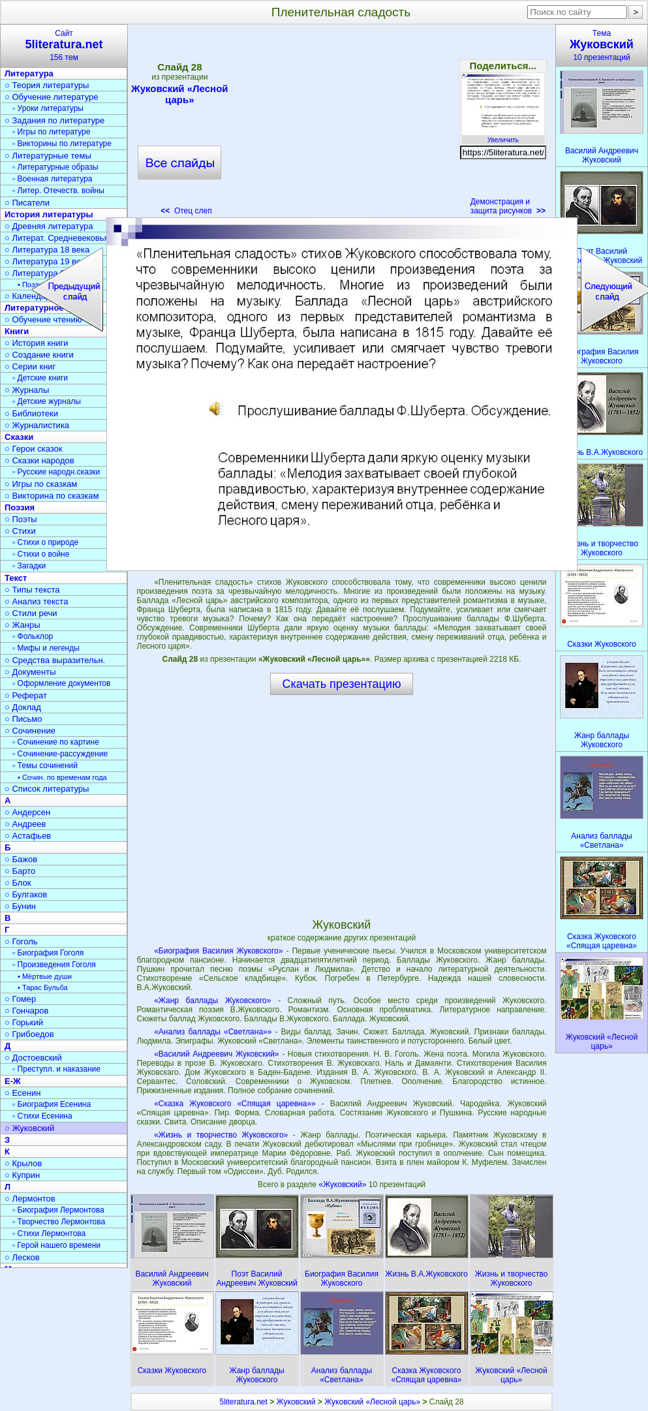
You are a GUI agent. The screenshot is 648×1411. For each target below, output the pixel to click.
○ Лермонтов (30, 1198)
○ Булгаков (26, 894)
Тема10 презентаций (601, 45)
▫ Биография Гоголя (48, 952)
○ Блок (18, 883)
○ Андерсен (27, 812)
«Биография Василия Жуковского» (218, 950)
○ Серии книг (30, 366)
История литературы (49, 214)
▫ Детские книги (40, 377)
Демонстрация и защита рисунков (508, 206)
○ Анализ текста (36, 601)
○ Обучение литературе (52, 97)
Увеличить (503, 136)
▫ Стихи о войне (40, 554)
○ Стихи (20, 531)
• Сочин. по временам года (62, 777)
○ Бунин (20, 906)
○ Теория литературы (47, 85)
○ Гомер (20, 999)
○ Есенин (22, 1093)
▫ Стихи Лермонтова (48, 1233)
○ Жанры (22, 625)
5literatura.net (243, 1401)
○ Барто (20, 871)
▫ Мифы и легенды (46, 648)
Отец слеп (186, 210)
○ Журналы (27, 390)
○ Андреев (25, 824)
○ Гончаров (26, 1011)
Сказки (19, 437)
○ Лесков (22, 1257)
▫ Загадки (29, 565)
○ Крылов (23, 1163)
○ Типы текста (32, 590)
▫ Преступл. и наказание (56, 1069)
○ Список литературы (47, 789)
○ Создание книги (39, 355)
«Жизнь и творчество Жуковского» (221, 1135)
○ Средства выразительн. (55, 660)
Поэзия (20, 507)
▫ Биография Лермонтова (58, 1210)
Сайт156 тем (64, 45)
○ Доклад (23, 707)
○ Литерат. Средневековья (57, 238)
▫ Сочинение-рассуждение (60, 753)
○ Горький (24, 1022)
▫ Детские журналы (46, 401)
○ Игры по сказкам (41, 484)
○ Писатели (27, 203)
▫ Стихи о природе (45, 542)
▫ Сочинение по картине (55, 742)
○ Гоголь (21, 941)
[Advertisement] (341, 124)
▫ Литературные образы (55, 167)
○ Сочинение (30, 731)
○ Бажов (21, 859)
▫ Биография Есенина (51, 1104)
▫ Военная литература (52, 178)
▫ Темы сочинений (45, 765)
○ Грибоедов (29, 1034)
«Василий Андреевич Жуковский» (216, 1054)
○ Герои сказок (34, 449)
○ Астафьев (28, 836)
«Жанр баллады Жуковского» (212, 1000)
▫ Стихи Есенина (42, 1116)
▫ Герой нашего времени (56, 1245)
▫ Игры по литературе (51, 131)
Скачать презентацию (342, 683)
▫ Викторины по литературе (62, 143)
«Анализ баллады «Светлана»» (212, 1031)
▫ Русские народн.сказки (56, 471)
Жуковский (296, 1401)
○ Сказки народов (39, 460)
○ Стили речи (31, 613)
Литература (29, 73)
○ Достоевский (33, 1057)
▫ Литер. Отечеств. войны (58, 190)
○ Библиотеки (31, 413)
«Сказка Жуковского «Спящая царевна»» (235, 1103)
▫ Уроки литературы (48, 108)
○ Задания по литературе (54, 120)
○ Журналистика (37, 425)
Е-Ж (13, 1081)
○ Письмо (23, 719)
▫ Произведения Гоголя (54, 964)
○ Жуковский (29, 1128)
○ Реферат (26, 695)
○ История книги (37, 343)
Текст (16, 578)
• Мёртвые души (45, 976)
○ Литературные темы (48, 156)
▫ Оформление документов (61, 683)
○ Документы (30, 672)
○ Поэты (21, 519)
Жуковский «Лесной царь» (179, 94)
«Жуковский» (343, 1184)
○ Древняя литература (49, 226)
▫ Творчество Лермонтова (58, 1221)
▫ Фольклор (32, 636)
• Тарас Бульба (43, 987)
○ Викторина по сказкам (52, 496)
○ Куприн (22, 1175)
